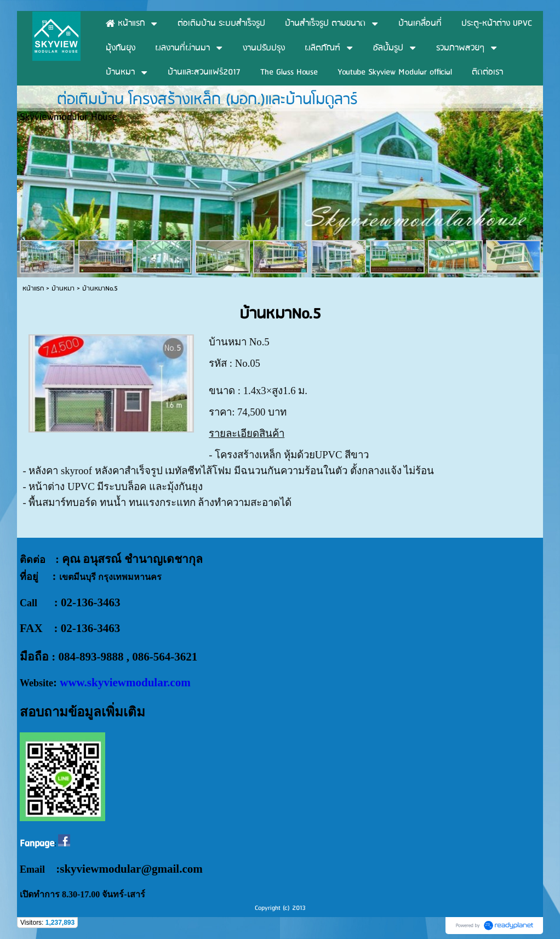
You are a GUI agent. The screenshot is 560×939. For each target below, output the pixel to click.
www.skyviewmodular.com (125, 682)
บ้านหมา (63, 288)
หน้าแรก (33, 288)
